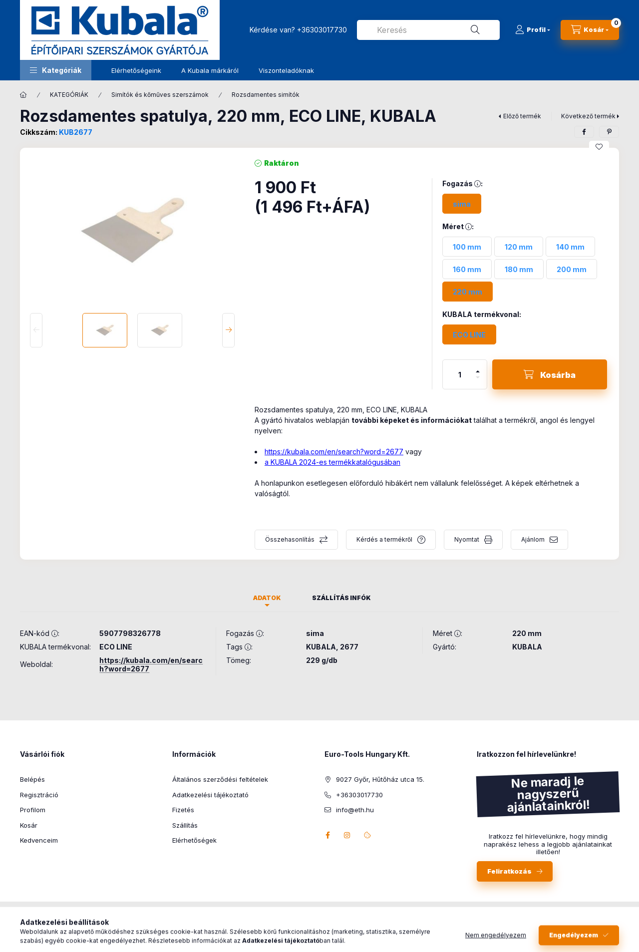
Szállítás (185, 825)
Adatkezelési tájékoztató (210, 795)
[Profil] (533, 30)
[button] (55, 70)
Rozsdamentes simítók (266, 94)
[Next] (228, 330)
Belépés (32, 779)
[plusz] (478, 367)
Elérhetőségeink (136, 70)
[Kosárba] (549, 374)
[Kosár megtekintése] (590, 30)
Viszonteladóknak (286, 70)
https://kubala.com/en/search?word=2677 (334, 451)
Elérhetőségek (194, 840)
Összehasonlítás (290, 539)
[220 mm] (467, 292)
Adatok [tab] (267, 598)
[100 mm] (467, 247)
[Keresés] (475, 29)
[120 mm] (518, 247)
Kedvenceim (39, 840)
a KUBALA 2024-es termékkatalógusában (332, 462)
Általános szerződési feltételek (220, 779)
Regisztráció (39, 795)
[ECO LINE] (469, 334)
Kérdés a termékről (384, 539)
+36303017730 (322, 29)
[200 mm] (571, 269)
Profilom (32, 810)
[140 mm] (570, 247)
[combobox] (428, 30)
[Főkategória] (23, 94)
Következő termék (588, 116)
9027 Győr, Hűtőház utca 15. (380, 779)
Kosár (28, 825)
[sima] (461, 204)
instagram (347, 835)
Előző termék (522, 116)
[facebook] (584, 132)
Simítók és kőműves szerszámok (160, 94)
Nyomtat (466, 539)
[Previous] (36, 330)
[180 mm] (519, 269)
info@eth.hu (355, 810)
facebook (327, 835)
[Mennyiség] (459, 374)
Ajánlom (533, 539)
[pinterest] (609, 132)
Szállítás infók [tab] (341, 598)
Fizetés (183, 810)
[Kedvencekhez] (599, 147)
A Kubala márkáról (210, 70)
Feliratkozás (509, 871)
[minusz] (478, 381)
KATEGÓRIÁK (69, 94)
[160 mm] (467, 269)
